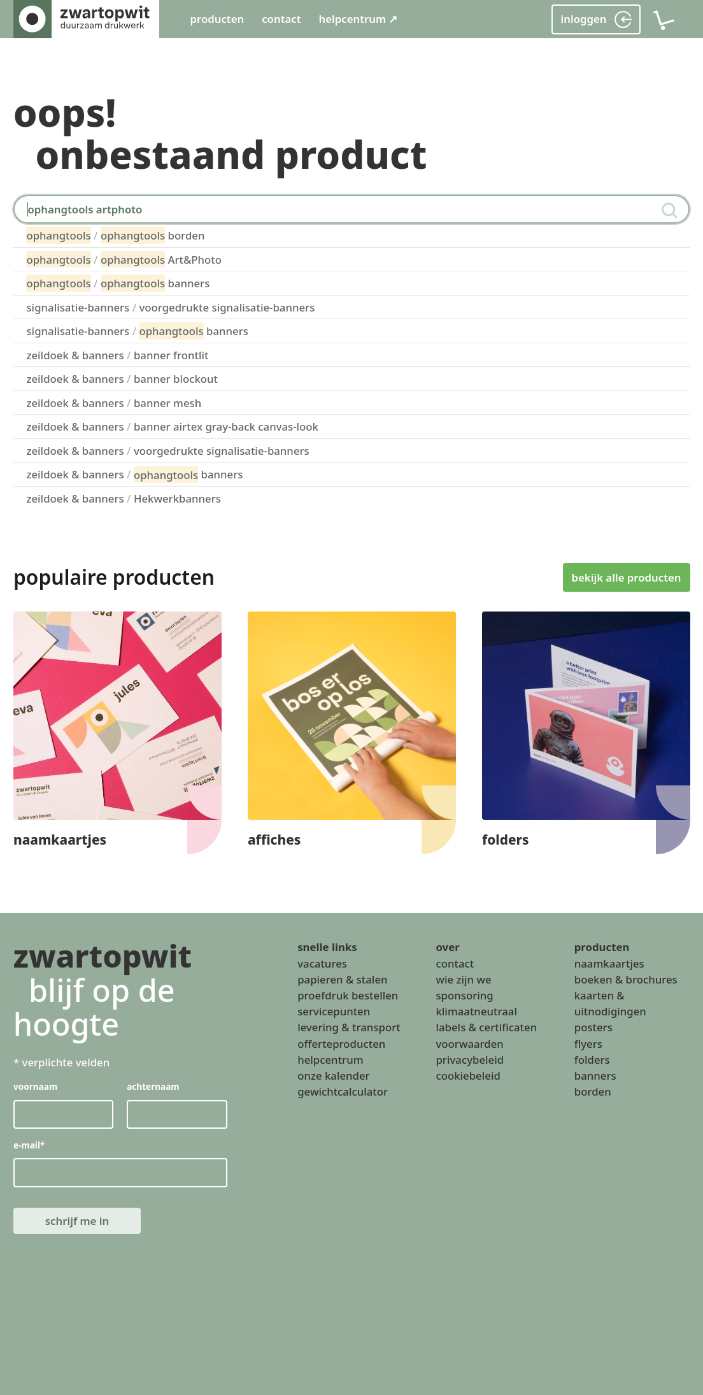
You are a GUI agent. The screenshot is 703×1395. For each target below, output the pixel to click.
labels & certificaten (486, 1027)
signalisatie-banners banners (137, 330)
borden (115, 235)
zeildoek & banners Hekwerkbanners (123, 498)
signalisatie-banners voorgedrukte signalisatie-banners (170, 307)
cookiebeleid (468, 1075)
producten (217, 18)
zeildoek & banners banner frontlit (117, 355)
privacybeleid (470, 1059)
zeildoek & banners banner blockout (121, 378)
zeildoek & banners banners (134, 474)
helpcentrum (330, 1059)
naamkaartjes (609, 963)
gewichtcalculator (342, 1092)
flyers (588, 1043)
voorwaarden (469, 1043)
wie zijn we (463, 979)
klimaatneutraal (476, 1012)
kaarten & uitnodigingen (610, 1003)
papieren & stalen (342, 979)
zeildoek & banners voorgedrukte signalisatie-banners (167, 450)
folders (592, 1059)
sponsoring (464, 995)
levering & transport (348, 1027)
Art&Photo (124, 259)
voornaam (35, 1087)
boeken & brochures (626, 979)
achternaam (153, 1087)
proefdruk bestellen (347, 995)
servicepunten (333, 1012)
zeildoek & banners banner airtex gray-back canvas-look (172, 426)
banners (117, 283)
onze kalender (333, 1075)
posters (593, 1027)
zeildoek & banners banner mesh (113, 403)
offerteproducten (341, 1043)
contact (281, 18)
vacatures (322, 963)
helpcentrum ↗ (357, 18)
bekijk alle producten (626, 576)
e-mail (29, 1146)
